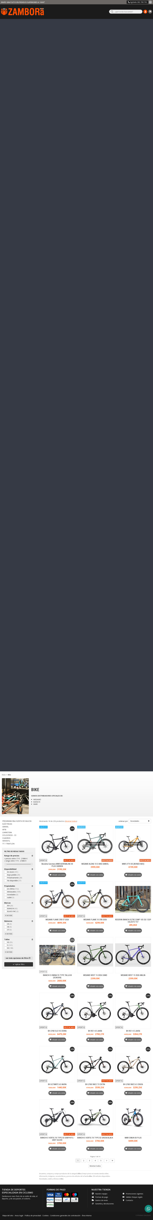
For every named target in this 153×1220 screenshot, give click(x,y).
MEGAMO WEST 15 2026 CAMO (95, 975)
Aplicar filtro (20, 964)
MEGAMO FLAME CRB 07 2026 (57, 919)
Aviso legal (19, 1215)
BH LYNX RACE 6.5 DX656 (133, 1084)
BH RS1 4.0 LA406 (95, 1031)
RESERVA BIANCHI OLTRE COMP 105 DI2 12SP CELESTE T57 (133, 920)
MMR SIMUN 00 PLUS (133, 1138)
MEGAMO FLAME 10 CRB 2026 (95, 919)
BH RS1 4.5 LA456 (133, 1031)
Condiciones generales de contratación (65, 1215)
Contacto (129, 1200)
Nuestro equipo (101, 1194)
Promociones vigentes (134, 1194)
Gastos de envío (101, 1200)
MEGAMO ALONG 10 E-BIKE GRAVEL (95, 864)
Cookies (45, 1215)
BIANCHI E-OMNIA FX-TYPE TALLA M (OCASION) (57, 976)
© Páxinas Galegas (143, 1215)
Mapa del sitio (7, 1215)
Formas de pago (101, 1197)
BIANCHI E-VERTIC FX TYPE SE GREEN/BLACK (95, 1138)
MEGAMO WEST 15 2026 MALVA (133, 975)
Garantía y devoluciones (104, 1204)
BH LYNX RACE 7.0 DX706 (95, 1084)
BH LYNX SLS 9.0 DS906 (57, 1031)
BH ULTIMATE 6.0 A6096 (57, 1084)
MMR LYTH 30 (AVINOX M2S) (133, 864)
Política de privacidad (33, 1215)
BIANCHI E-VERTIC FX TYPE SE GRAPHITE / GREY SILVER (57, 1139)
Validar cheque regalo (134, 1197)
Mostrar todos (70, 821)
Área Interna (86, 1215)
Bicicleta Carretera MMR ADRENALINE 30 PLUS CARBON (57, 865)
